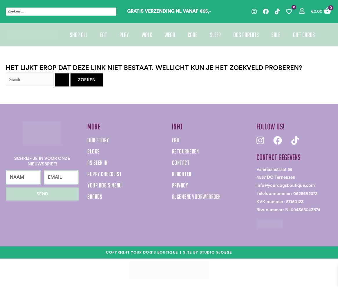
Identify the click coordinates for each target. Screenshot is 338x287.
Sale (275, 34)
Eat (103, 34)
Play (124, 34)
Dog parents (246, 34)
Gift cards (304, 34)
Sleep (215, 34)
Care (192, 34)
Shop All (79, 34)
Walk (147, 34)
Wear (170, 34)
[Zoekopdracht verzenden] (62, 79)
